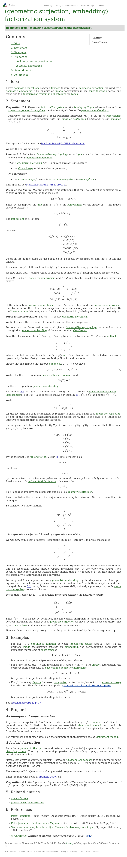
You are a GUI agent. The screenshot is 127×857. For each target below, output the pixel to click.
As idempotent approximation (34, 61)
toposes (55, 88)
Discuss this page (87, 6)
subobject (55, 363)
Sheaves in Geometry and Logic (74, 827)
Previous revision (25, 851)
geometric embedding (19, 91)
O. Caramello (19, 835)
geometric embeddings (94, 110)
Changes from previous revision (46, 851)
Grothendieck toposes (79, 760)
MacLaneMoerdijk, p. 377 (27, 702)
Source (95, 851)
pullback (111, 336)
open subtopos (19, 798)
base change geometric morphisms (66, 667)
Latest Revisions (71, 6)
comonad (115, 118)
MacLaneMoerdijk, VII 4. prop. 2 (45, 184)
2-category (80, 107)
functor (36, 682)
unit (39, 204)
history (70, 843)
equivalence (113, 115)
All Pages (59, 6)
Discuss (13, 851)
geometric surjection (91, 88)
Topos (74, 94)
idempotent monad (89, 725)
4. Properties (19, 56)
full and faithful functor (42, 481)
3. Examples (18, 52)
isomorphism (87, 179)
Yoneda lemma (19, 311)
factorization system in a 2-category (44, 94)
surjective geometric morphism (26, 110)
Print (88, 851)
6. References (19, 74)
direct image (25, 168)
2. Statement (19, 47)
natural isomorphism (40, 305)
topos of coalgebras (73, 118)
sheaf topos (80, 330)
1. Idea (15, 43)
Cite (81, 851)
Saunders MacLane (22, 827)
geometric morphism (26, 88)
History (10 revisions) (69, 851)
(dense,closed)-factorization (27, 802)
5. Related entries (22, 70)
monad (97, 722)
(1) (77, 394)
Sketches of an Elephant (45, 823)
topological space (80, 643)
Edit (6, 851)
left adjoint (17, 218)
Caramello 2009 (46, 776)
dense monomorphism (61, 179)
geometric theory (30, 748)
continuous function (43, 643)
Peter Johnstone (20, 815)
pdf (89, 835)
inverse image (26, 179)
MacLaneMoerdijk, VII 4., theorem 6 (62, 143)
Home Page (48, 6)
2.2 (22, 391)
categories (60, 682)
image (59, 91)
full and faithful (39, 456)
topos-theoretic (98, 91)
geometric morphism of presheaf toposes (86, 685)
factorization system (52, 107)
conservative (19, 625)
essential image (111, 682)
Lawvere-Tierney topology (52, 154)
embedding (71, 647)
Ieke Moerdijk (44, 827)
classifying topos (16, 751)
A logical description (29, 65)
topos (79, 154)
